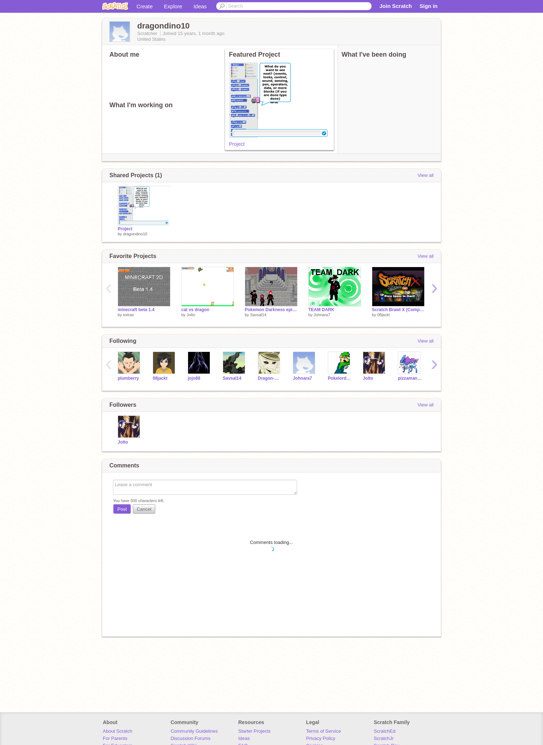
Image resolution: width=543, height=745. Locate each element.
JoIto (191, 315)
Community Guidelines (194, 731)
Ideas (200, 6)
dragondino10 (135, 234)
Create (144, 6)
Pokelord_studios (340, 378)
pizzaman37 (410, 378)
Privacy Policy (320, 738)
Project (237, 144)
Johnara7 (322, 315)
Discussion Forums (190, 738)
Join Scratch (395, 6)
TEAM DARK (321, 309)
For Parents (115, 738)
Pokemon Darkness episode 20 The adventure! (271, 309)
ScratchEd (384, 731)
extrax (128, 315)
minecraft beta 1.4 (136, 309)
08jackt (383, 315)
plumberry (128, 378)
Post (122, 509)
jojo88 (194, 378)
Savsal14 (258, 315)
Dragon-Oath (270, 378)
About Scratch (118, 731)
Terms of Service (323, 731)
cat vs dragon (195, 309)
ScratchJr (384, 738)
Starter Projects (254, 731)
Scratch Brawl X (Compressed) (398, 309)
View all (425, 175)
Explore (173, 6)
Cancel (144, 509)
